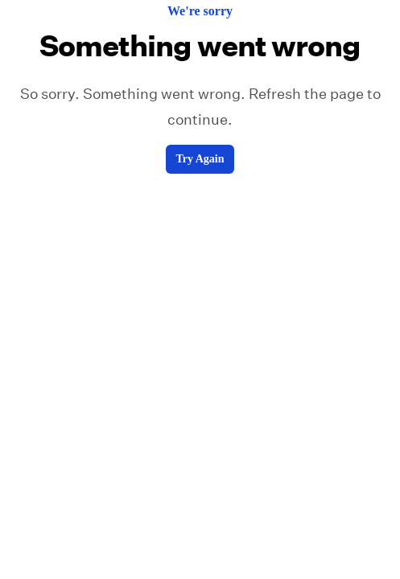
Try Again (199, 159)
